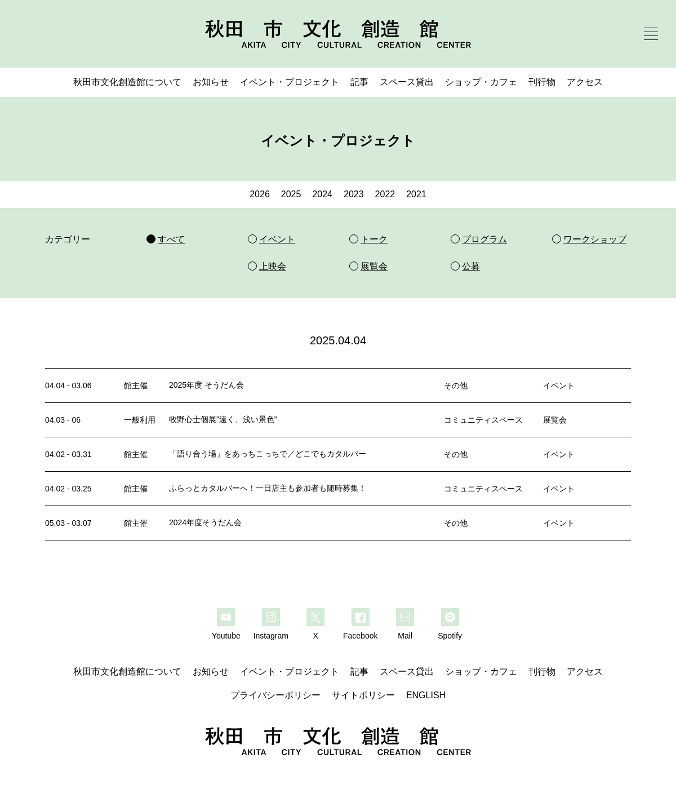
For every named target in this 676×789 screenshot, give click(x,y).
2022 (385, 194)
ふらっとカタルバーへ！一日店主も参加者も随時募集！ (267, 488)
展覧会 (555, 419)
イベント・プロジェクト (289, 82)
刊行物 (541, 82)
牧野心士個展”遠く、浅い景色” (223, 419)
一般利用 (139, 419)
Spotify (450, 635)
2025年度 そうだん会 (206, 384)
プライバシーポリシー (275, 695)
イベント (559, 385)
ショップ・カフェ (481, 82)
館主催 (136, 385)
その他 (456, 385)
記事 (359, 82)
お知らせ (211, 82)
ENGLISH (426, 695)
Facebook (360, 635)
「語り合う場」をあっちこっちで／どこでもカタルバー (267, 453)
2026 (260, 194)
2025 (291, 194)
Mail (405, 635)
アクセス (585, 82)
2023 (354, 194)
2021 (416, 194)
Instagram (271, 635)
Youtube (226, 635)
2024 (322, 194)
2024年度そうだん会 (205, 522)
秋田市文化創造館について (127, 82)
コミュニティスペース (483, 419)
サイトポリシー (363, 695)
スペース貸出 (407, 82)
